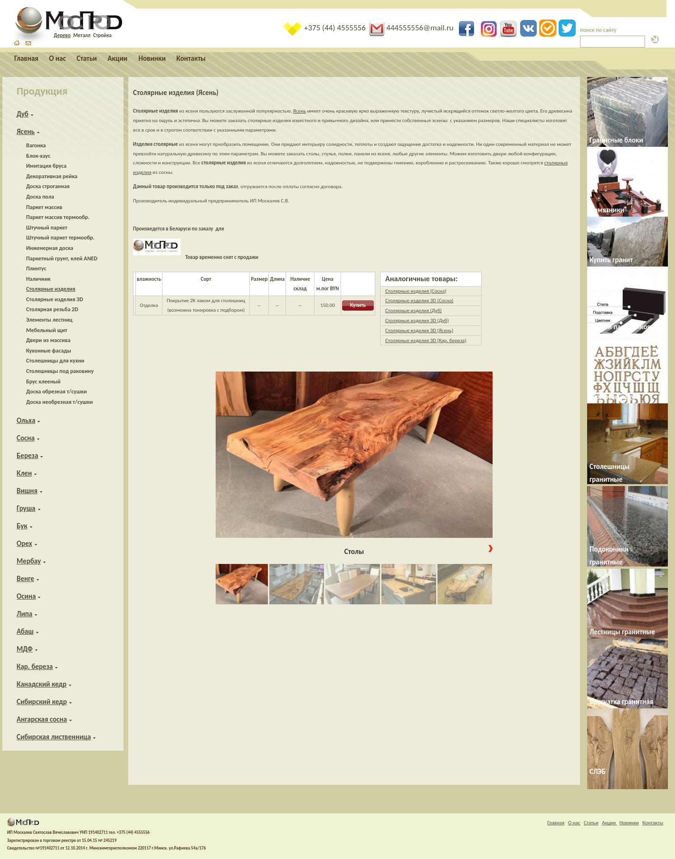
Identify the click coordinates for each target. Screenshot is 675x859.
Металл (81, 35)
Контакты (191, 58)
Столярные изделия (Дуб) (413, 310)
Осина (26, 596)
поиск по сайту (598, 30)
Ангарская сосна (42, 719)
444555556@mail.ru (412, 28)
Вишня (27, 491)
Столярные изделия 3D (54, 299)
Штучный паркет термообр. (60, 237)
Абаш (25, 631)
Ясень (26, 131)
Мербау (29, 561)
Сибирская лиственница (54, 737)
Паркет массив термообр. (57, 217)
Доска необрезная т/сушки (59, 402)
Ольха (26, 420)
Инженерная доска (49, 248)
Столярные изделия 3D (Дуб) (417, 320)
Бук (22, 526)
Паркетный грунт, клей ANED (61, 258)
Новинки (152, 58)
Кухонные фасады (48, 350)
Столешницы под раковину (60, 371)
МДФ (25, 649)
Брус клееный (43, 381)
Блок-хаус (38, 156)
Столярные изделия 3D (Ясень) (419, 330)
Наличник (38, 279)
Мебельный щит (46, 330)
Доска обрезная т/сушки (56, 391)
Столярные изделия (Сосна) (416, 291)
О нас (57, 58)
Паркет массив (44, 207)
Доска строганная (48, 186)
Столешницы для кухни (55, 360)
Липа (24, 614)
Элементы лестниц (49, 319)
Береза (27, 455)
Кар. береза (35, 666)
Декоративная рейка (51, 176)
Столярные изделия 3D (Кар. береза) (425, 340)
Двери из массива (48, 340)
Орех (24, 543)
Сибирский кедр (42, 701)
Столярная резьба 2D (52, 309)
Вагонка (36, 145)
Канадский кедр (42, 684)
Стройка (102, 35)
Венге (25, 578)
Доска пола (40, 196)
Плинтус (36, 268)
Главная (26, 58)
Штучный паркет (46, 227)
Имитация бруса (46, 165)
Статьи (86, 58)
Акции (118, 58)
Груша (26, 508)
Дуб (23, 114)
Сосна (26, 438)
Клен (24, 473)
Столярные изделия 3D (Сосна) (419, 300)
